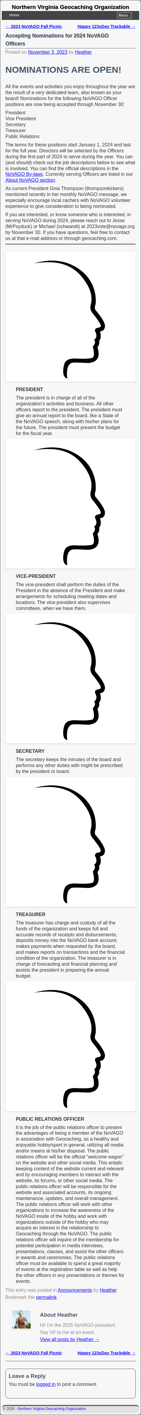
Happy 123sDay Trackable (107, 26)
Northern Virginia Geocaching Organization (70, 7)
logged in (46, 1384)
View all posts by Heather (70, 1339)
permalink (46, 1297)
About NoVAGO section (30, 180)
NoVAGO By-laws (24, 174)
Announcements (75, 1290)
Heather (83, 52)
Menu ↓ (125, 15)
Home (14, 15)
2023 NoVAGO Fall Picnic (33, 26)
